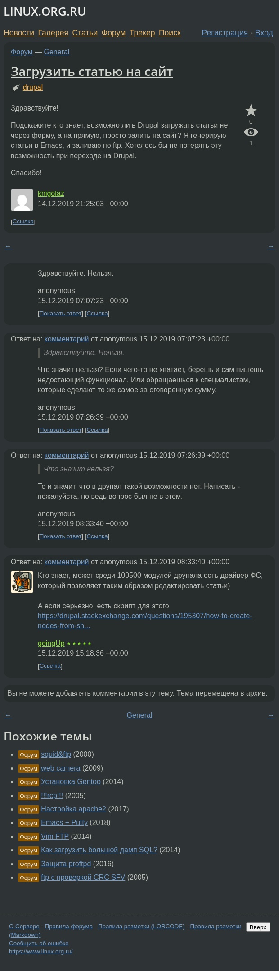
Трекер (142, 32)
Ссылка (23, 221)
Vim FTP (55, 836)
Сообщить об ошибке (39, 943)
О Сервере (24, 926)
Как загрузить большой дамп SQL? (99, 850)
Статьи (85, 32)
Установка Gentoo (71, 781)
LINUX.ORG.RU (45, 11)
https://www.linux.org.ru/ (40, 951)
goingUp (51, 643)
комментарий (67, 339)
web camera (60, 768)
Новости (19, 32)
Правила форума (69, 926)
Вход (264, 32)
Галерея (53, 32)
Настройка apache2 (73, 809)
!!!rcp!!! (52, 795)
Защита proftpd (66, 864)
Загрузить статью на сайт (92, 71)
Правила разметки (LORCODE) (141, 926)
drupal (33, 87)
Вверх (258, 927)
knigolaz (51, 193)
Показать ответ (61, 313)
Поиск (170, 32)
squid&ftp (56, 754)
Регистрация (225, 32)
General (57, 52)
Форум (114, 32)
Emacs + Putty (64, 822)
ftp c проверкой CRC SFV (83, 877)
